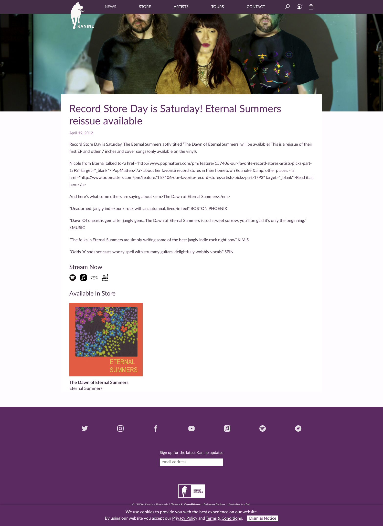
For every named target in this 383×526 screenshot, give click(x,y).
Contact (256, 7)
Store (145, 7)
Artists (181, 7)
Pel (247, 505)
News (110, 7)
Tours (217, 7)
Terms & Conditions (186, 505)
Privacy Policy (214, 505)
